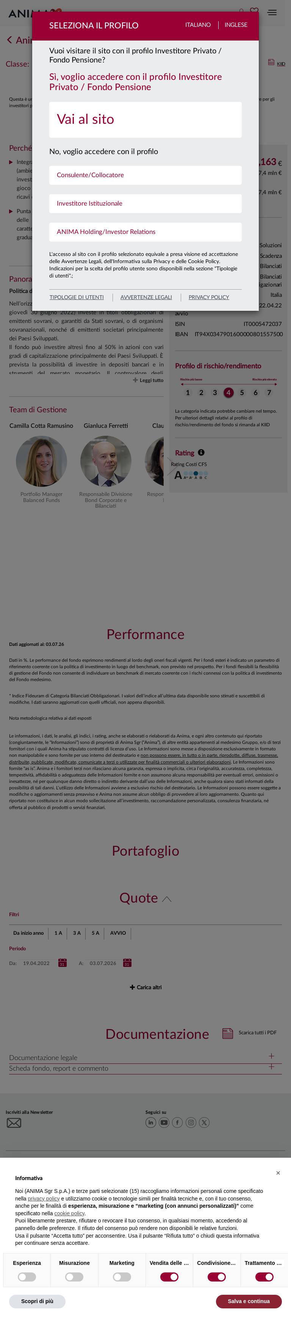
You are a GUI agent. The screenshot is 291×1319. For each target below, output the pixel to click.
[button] (278, 1173)
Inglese (236, 25)
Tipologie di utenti (77, 297)
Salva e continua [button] (249, 1301)
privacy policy (209, 297)
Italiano (198, 25)
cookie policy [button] (69, 1213)
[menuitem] (145, 120)
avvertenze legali (146, 297)
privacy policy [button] (43, 1199)
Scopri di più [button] (37, 1301)
